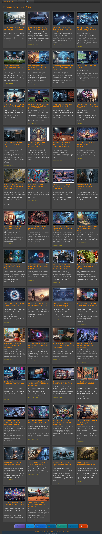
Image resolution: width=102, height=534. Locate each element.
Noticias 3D (7, 1)
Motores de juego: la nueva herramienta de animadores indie (87, 305)
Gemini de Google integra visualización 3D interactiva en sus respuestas (63, 29)
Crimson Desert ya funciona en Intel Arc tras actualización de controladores (38, 384)
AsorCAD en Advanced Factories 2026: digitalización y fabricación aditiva (87, 29)
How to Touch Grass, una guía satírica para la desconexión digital (87, 228)
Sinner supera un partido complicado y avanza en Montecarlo (36, 504)
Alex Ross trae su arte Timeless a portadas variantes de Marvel (87, 266)
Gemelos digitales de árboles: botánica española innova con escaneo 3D (63, 67)
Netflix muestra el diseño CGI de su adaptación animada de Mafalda (13, 345)
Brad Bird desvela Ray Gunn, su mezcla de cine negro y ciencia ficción (86, 345)
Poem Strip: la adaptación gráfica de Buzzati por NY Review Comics (61, 186)
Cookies (67, 531)
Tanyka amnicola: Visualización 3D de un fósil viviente (86, 464)
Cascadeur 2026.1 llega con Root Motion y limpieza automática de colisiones (62, 305)
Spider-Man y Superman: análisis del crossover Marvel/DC (36, 186)
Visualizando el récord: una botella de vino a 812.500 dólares (13, 464)
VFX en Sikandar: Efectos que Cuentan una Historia (38, 463)
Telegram (71, 526)
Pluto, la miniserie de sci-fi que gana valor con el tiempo (38, 421)
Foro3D (14, 1)
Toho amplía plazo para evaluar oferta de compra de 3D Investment (38, 144)
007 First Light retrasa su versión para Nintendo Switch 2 (14, 384)
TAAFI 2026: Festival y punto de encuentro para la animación (14, 503)
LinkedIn (51, 526)
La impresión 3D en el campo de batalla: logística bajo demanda (14, 144)
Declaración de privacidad (47, 531)
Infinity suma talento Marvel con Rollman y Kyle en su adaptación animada (62, 266)
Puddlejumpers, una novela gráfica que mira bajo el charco (13, 266)
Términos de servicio (59, 531)
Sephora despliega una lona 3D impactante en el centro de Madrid (87, 106)
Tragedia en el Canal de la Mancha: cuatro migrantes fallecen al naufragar (62, 464)
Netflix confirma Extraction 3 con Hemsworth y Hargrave (37, 304)
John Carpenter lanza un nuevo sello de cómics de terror (37, 228)
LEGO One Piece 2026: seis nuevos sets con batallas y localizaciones (62, 422)
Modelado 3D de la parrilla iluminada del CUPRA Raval (37, 28)
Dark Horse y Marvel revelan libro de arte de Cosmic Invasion (86, 144)
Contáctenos (36, 531)
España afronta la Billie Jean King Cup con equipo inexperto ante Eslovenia (62, 144)
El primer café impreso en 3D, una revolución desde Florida (14, 105)
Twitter (31, 526)
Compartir (21, 526)
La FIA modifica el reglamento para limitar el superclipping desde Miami (14, 29)
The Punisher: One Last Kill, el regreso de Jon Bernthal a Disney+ (86, 186)
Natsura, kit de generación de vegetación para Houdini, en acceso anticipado (14, 186)
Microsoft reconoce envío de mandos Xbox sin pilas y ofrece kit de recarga (63, 345)
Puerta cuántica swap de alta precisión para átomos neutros (14, 305)
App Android (21, 1)
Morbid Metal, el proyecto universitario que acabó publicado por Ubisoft (12, 422)
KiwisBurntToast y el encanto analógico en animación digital (86, 384)
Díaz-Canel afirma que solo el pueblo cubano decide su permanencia (87, 422)
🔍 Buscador (30, 1)
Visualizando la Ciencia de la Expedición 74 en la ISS (62, 105)
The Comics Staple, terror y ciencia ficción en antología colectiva (62, 228)
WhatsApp (61, 526)
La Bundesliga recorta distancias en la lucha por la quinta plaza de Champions (38, 67)
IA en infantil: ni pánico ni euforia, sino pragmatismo (13, 227)
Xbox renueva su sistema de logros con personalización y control (38, 345)
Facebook (41, 526)
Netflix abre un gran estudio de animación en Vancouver (62, 383)
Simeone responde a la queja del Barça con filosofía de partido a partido (38, 106)
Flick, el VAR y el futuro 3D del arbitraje (86, 67)
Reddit (81, 526)
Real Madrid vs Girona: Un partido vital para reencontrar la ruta (14, 67)
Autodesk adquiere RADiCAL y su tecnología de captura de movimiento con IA (38, 266)
